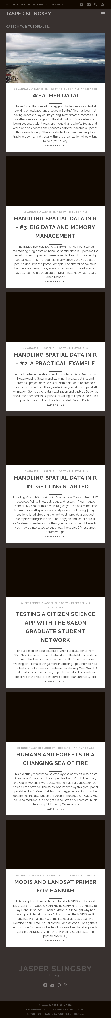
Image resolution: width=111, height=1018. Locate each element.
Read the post (55, 145)
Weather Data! (55, 95)
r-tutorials (37, 4)
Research (90, 89)
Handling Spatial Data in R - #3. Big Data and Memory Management (55, 227)
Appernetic (75, 1009)
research (57, 4)
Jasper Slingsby (28, 13)
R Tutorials (70, 89)
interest (19, 4)
